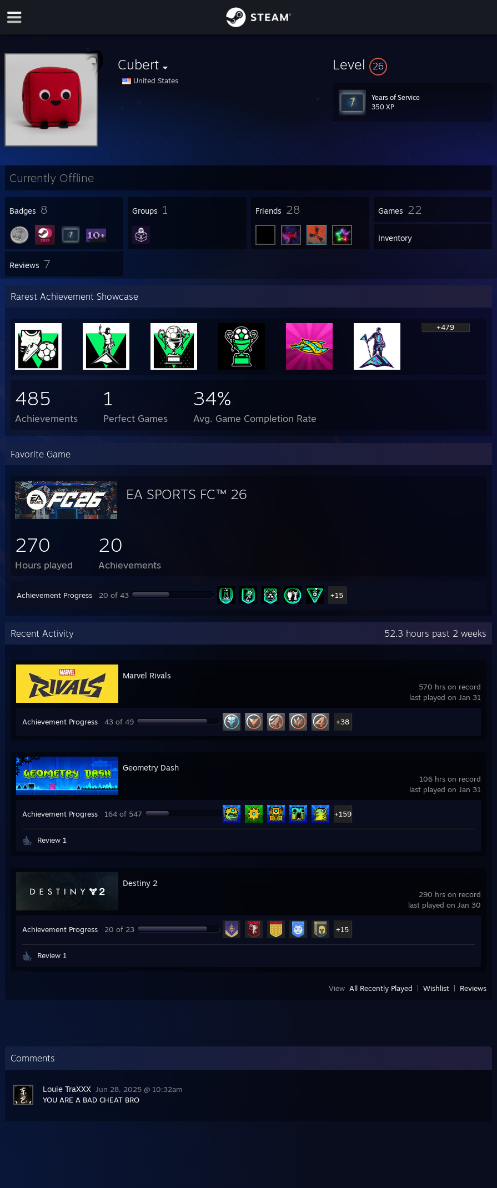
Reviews (473, 988)
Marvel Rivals (147, 675)
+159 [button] (343, 813)
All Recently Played (381, 988)
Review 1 (52, 839)
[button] (413, 64)
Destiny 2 (140, 883)
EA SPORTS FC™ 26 (186, 494)
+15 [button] (336, 595)
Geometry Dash (151, 767)
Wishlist (436, 988)
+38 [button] (342, 721)
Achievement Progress (54, 595)
